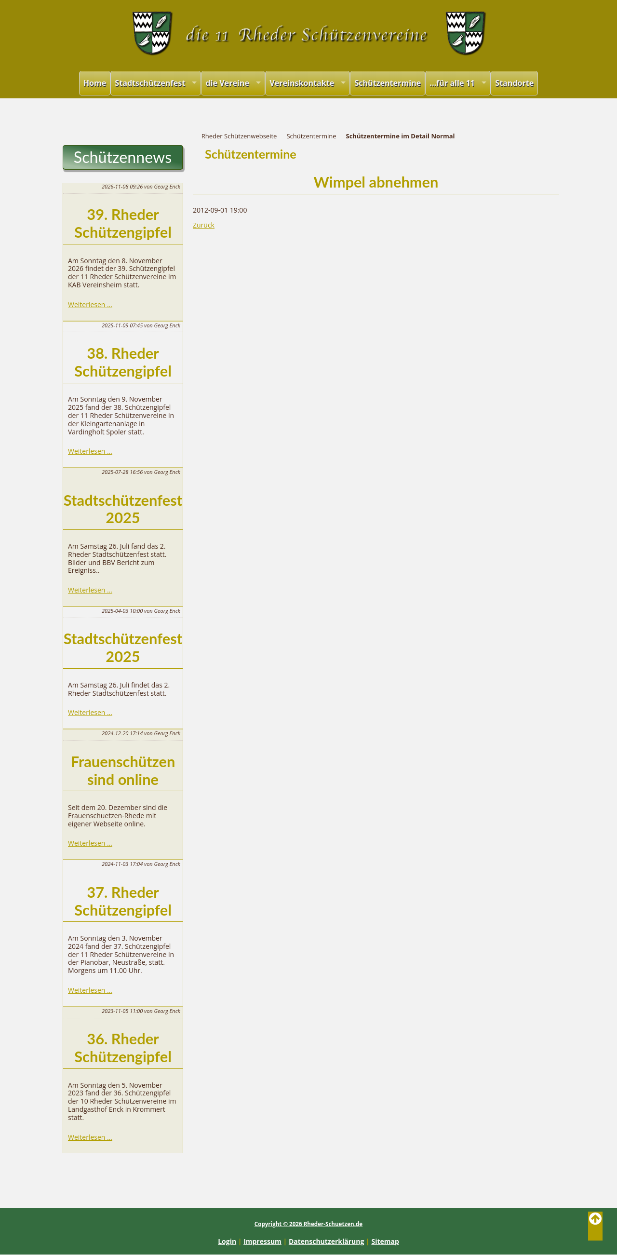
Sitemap (385, 1241)
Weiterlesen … (90, 304)
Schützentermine (387, 83)
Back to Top (595, 1226)
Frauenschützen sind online (123, 770)
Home (95, 83)
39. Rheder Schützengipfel (123, 223)
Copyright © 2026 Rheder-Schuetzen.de (308, 1224)
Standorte (514, 83)
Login (227, 1241)
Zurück (204, 224)
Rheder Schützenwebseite (239, 136)
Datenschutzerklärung (326, 1241)
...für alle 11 (452, 83)
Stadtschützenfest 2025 (123, 509)
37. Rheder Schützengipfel (123, 901)
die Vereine (227, 83)
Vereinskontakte (301, 83)
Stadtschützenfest (150, 83)
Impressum (262, 1241)
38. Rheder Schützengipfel (123, 362)
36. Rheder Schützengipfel (123, 1048)
